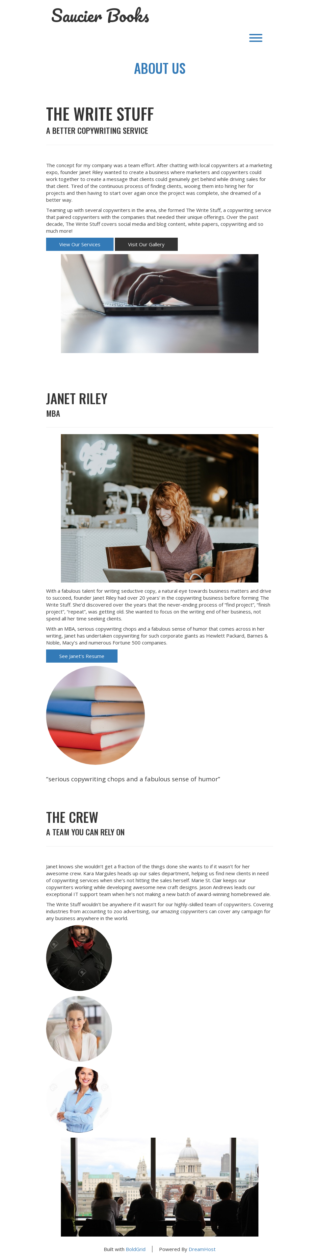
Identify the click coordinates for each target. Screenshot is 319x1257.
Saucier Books (100, 15)
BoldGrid (136, 1249)
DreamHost (202, 1249)
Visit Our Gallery (146, 244)
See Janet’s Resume (81, 656)
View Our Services (79, 244)
